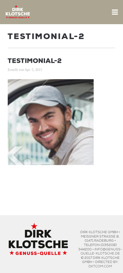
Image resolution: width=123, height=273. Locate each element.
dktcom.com (100, 265)
